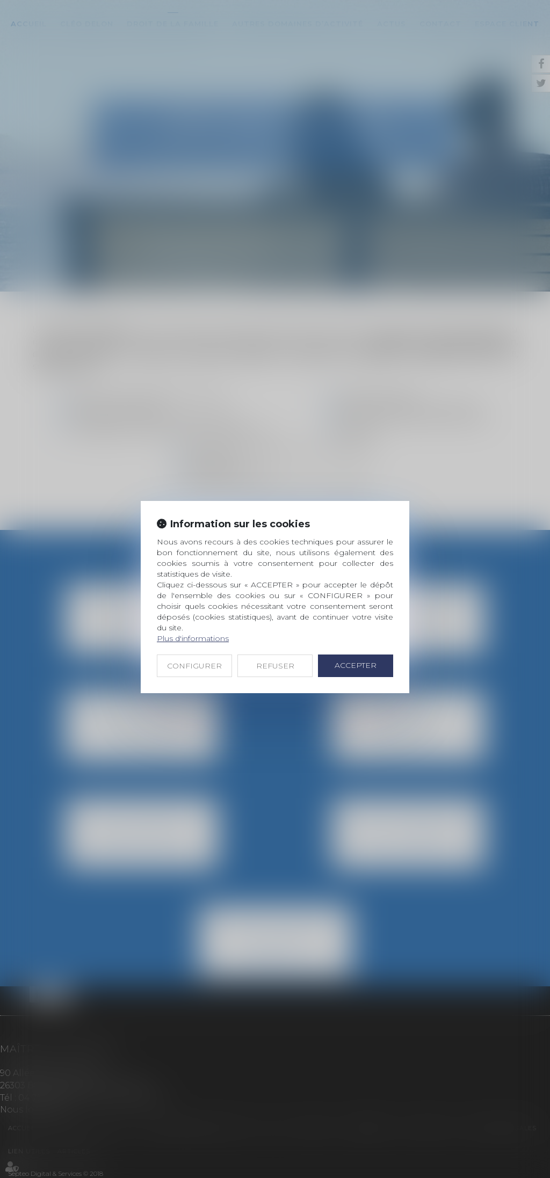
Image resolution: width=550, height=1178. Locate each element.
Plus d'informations (193, 638)
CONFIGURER (194, 666)
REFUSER (275, 666)
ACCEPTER (356, 665)
